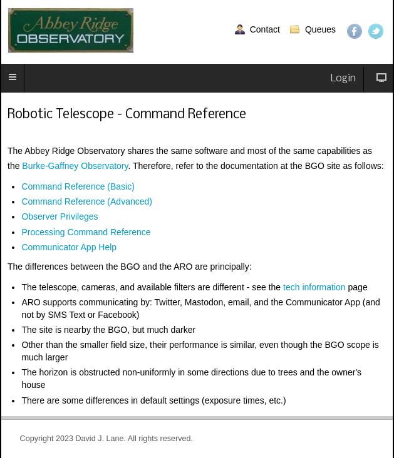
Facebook (354, 31)
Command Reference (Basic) (78, 186)
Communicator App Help (69, 247)
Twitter (375, 31)
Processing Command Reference (85, 232)
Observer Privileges (59, 216)
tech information (314, 287)
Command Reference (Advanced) (86, 201)
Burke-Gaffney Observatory (75, 166)
